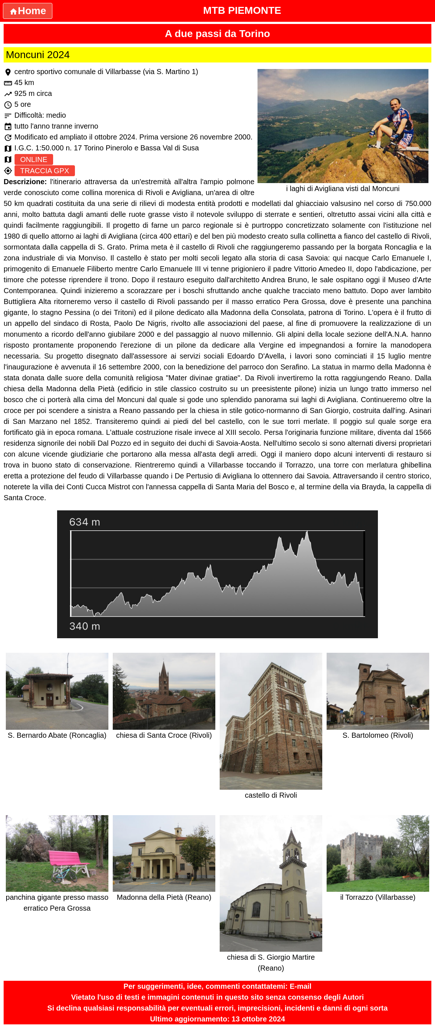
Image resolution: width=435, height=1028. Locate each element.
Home (27, 10)
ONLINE (33, 159)
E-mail (300, 986)
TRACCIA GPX (44, 171)
